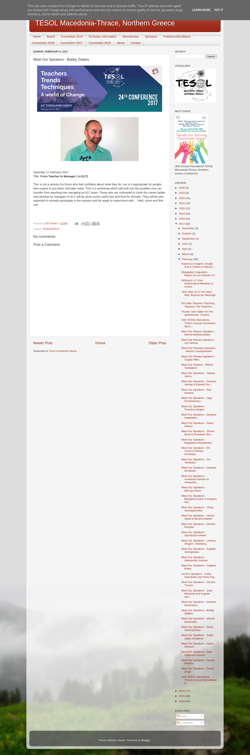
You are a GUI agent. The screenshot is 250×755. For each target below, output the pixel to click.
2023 (182, 198)
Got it (218, 10)
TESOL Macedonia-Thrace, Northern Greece (105, 23)
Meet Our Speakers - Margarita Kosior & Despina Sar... (199, 499)
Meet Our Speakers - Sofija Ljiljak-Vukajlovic (197, 637)
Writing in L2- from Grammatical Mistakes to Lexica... (197, 283)
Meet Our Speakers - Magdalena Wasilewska (196, 441)
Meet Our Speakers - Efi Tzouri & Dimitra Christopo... (195, 451)
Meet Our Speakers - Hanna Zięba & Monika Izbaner (197, 517)
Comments (185, 722)
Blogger (145, 740)
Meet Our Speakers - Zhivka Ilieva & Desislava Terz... (197, 433)
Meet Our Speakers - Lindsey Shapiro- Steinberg (198, 542)
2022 (182, 203)
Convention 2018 (43, 42)
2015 (182, 696)
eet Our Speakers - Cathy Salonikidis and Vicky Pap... (199, 575)
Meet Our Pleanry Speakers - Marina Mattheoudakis (198, 333)
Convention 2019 (72, 36)
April (185, 248)
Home (37, 36)
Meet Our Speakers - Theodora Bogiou (193, 408)
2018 (182, 218)
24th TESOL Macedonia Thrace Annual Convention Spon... (198, 323)
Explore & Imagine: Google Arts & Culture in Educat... (198, 265)
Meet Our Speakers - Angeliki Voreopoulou (198, 550)
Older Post (157, 343)
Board (51, 36)
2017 (182, 223)
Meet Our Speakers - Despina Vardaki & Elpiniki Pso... (198, 383)
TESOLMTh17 (51, 228)
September (189, 238)
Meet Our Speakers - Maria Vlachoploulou (197, 628)
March (186, 254)
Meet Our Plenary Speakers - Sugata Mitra (198, 358)
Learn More (201, 10)
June (185, 243)
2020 (182, 208)
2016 (182, 690)
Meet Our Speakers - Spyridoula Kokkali (193, 534)
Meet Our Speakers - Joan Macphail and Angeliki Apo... (196, 593)
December (188, 228)
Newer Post (42, 343)
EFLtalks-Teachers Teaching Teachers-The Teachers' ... (198, 305)
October (187, 233)
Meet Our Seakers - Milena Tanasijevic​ (197, 366)
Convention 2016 (100, 42)
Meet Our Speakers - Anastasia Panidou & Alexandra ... (195, 479)
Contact (136, 42)
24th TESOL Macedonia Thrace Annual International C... (199, 680)
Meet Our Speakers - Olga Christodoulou (196, 399)
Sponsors (151, 36)
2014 (182, 701)
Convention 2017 (71, 42)
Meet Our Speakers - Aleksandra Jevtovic (194, 559)
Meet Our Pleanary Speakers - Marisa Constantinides (198, 350)
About (120, 42)
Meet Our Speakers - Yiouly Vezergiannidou (197, 509)
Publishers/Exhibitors (177, 36)
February (187, 259)
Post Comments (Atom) (63, 351)
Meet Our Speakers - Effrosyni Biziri (193, 489)
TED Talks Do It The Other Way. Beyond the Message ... (198, 295)
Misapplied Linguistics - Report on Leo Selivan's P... (199, 274)
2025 (182, 187)
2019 (182, 213)
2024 (182, 192)
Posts (182, 716)
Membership (131, 36)
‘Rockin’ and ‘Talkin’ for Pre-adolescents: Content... (197, 313)
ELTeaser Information (102, 36)
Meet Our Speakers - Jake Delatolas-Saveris (196, 653)
